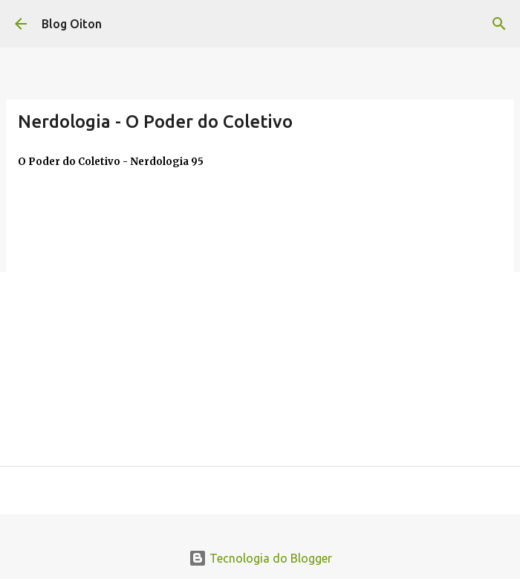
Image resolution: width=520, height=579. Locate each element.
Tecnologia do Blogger (260, 558)
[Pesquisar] (499, 24)
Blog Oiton (72, 23)
